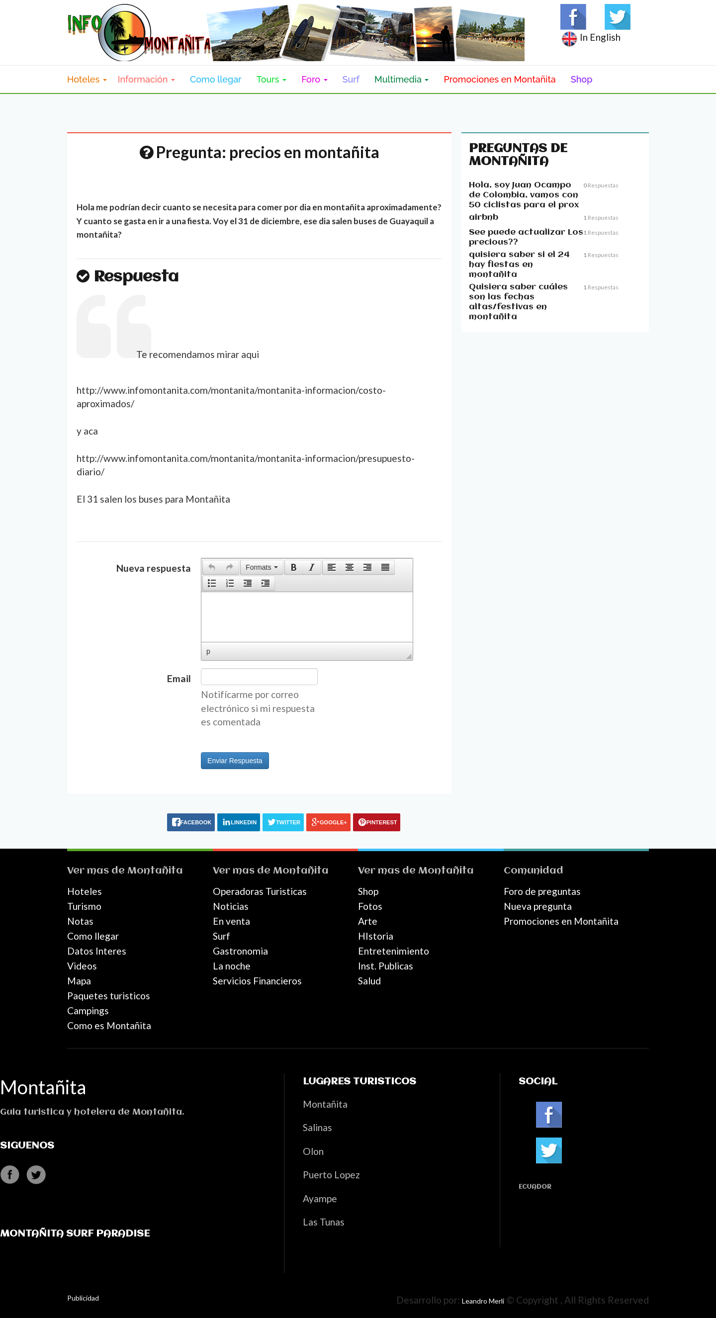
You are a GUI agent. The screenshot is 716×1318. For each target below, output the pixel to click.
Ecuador (535, 1187)
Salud (369, 980)
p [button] (208, 651)
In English (590, 37)
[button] (211, 567)
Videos (82, 965)
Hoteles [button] (87, 79)
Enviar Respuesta (235, 761)
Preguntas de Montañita (518, 155)
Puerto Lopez (331, 1174)
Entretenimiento (393, 951)
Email (179, 678)
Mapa (79, 980)
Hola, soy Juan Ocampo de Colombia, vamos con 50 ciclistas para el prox (524, 195)
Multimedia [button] (401, 79)
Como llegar (216, 79)
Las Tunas (324, 1222)
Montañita (155, 871)
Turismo (84, 906)
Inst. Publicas (385, 965)
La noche (232, 965)
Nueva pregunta (538, 906)
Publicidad (83, 1298)
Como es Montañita (109, 1025)
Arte (367, 921)
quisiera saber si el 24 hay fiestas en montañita (519, 265)
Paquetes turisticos (108, 995)
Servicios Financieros (257, 980)
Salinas (317, 1127)
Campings (88, 1010)
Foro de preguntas (542, 891)
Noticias (231, 906)
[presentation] (212, 567)
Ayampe (320, 1198)
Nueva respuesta (153, 568)
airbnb (483, 217)
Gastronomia (240, 951)
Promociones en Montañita (499, 79)
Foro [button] (314, 79)
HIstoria (375, 936)
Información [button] (146, 79)
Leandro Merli (483, 1301)
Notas (80, 921)
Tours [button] (272, 79)
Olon (313, 1151)
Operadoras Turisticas (260, 891)
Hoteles (84, 891)
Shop (582, 79)
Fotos (370, 906)
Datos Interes (96, 951)
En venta (231, 921)
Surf (351, 79)
